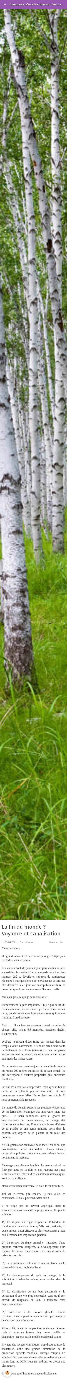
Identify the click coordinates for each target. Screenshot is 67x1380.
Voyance (30, 942)
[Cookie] (7, 1373)
